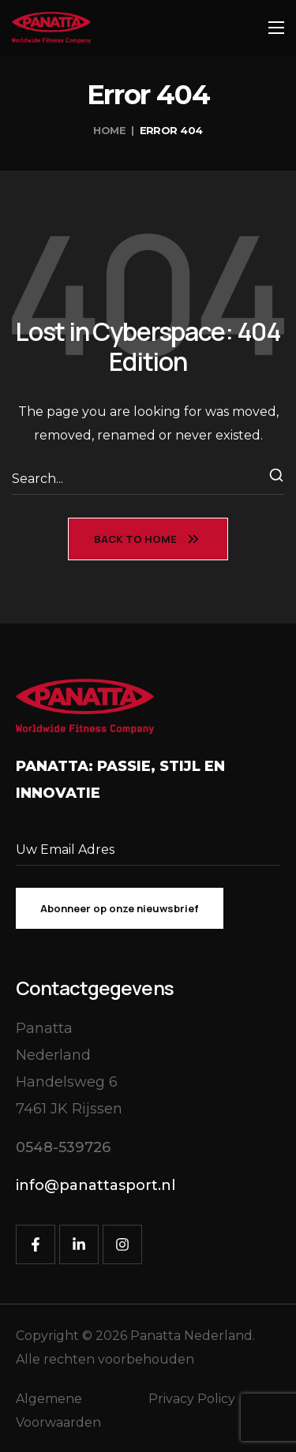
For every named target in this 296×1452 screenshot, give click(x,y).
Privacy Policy (191, 1398)
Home (109, 130)
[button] (63, 1148)
